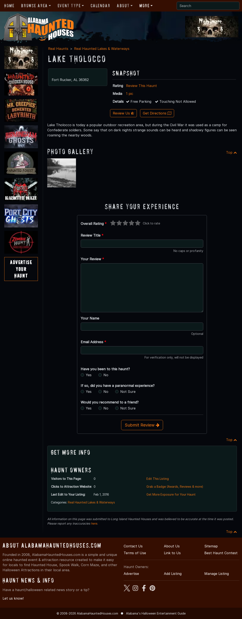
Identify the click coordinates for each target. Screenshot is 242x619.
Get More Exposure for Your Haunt (171, 494)
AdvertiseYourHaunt (21, 268)
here (94, 523)
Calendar (100, 5)
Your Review (92, 259)
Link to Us (172, 553)
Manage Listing (216, 573)
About (123, 5)
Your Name (90, 318)
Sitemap (211, 546)
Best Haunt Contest (221, 553)
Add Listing (173, 573)
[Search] (208, 6)
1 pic (129, 93)
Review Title (92, 235)
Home (9, 5)
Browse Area (34, 5)
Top (231, 152)
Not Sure (128, 391)
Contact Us (133, 546)
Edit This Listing (157, 478)
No (105, 375)
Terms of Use (135, 553)
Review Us (123, 113)
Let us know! (13, 598)
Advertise (131, 573)
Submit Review (142, 425)
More (144, 5)
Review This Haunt (141, 86)
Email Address (93, 342)
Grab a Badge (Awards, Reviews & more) (174, 486)
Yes (89, 375)
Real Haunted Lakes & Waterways (101, 48)
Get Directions (157, 113)
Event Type (69, 5)
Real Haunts (58, 48)
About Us (172, 546)
